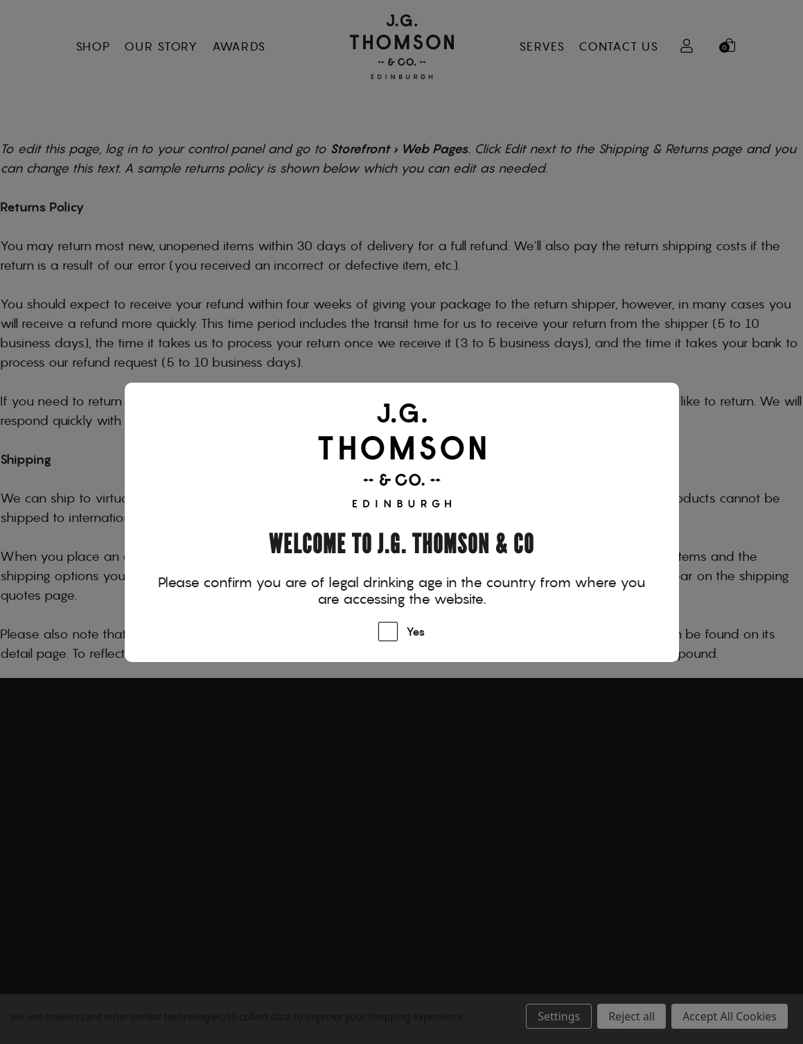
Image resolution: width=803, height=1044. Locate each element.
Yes (415, 632)
